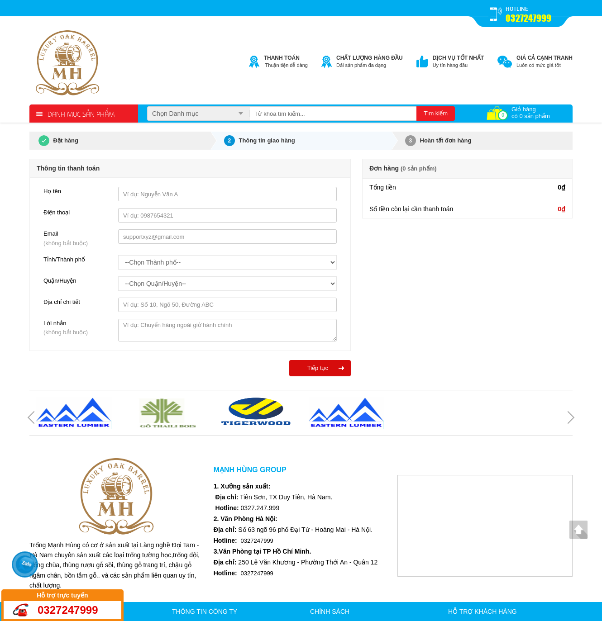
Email (77, 239)
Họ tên (52, 191)
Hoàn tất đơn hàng (438, 140)
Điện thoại (56, 212)
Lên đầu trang (578, 529)
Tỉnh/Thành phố (64, 259)
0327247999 (528, 18)
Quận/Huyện (59, 280)
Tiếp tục (317, 368)
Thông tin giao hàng (259, 140)
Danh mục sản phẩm (81, 114)
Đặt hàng (53, 140)
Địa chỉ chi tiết (61, 302)
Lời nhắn (77, 329)
